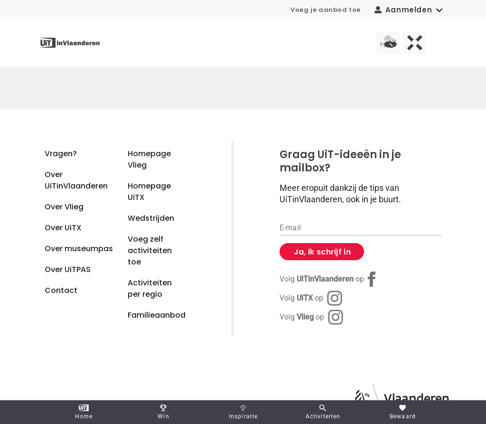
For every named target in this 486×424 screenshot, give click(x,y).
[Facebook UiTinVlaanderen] (329, 279)
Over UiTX (63, 227)
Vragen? (61, 153)
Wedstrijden (151, 218)
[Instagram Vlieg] (311, 317)
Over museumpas (79, 248)
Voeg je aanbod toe (325, 9)
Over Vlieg (64, 206)
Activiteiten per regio (150, 288)
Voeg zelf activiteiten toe (150, 250)
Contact (61, 290)
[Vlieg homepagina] (388, 42)
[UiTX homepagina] (414, 42)
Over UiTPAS (68, 269)
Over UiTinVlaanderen (76, 180)
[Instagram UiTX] (311, 298)
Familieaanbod (157, 315)
